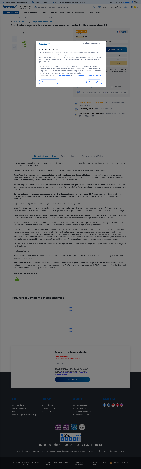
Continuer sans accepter (92, 43)
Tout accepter (94, 82)
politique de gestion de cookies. (89, 75)
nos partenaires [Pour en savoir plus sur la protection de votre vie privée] (65, 75)
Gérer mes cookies (48, 82)
